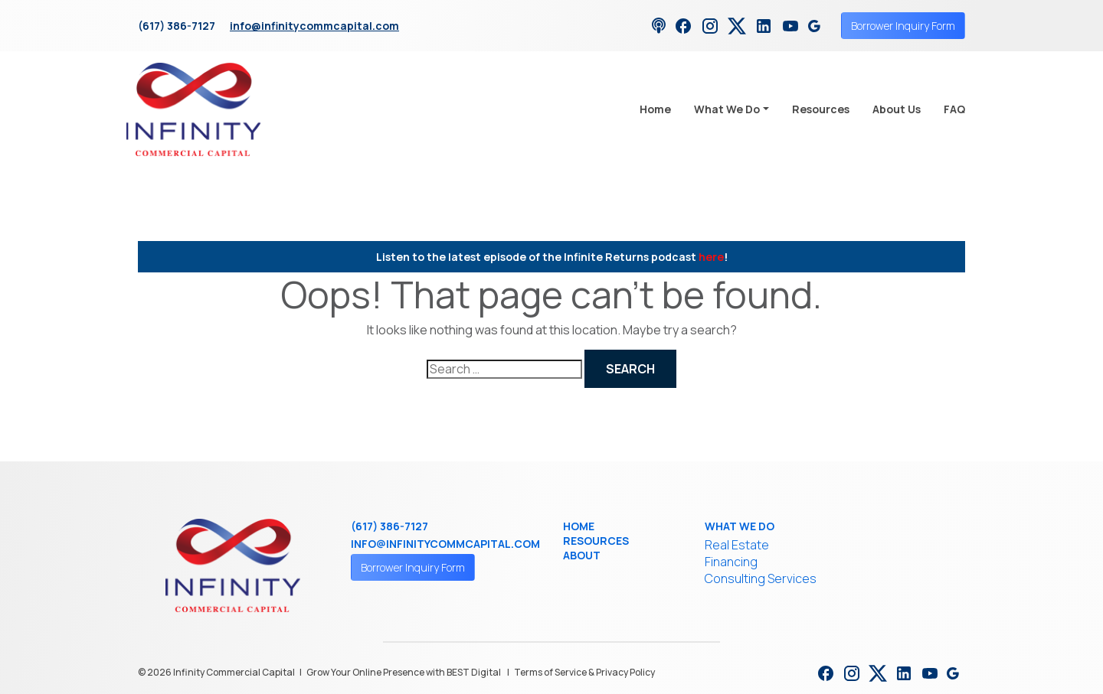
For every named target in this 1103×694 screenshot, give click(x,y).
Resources (820, 109)
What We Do (727, 109)
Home (655, 109)
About (582, 555)
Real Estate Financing (737, 553)
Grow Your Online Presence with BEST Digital (403, 672)
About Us (896, 109)
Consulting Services (761, 578)
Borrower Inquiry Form (903, 25)
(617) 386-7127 (176, 25)
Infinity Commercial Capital (234, 672)
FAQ (954, 109)
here (711, 256)
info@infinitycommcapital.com (314, 25)
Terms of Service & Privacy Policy (584, 672)
